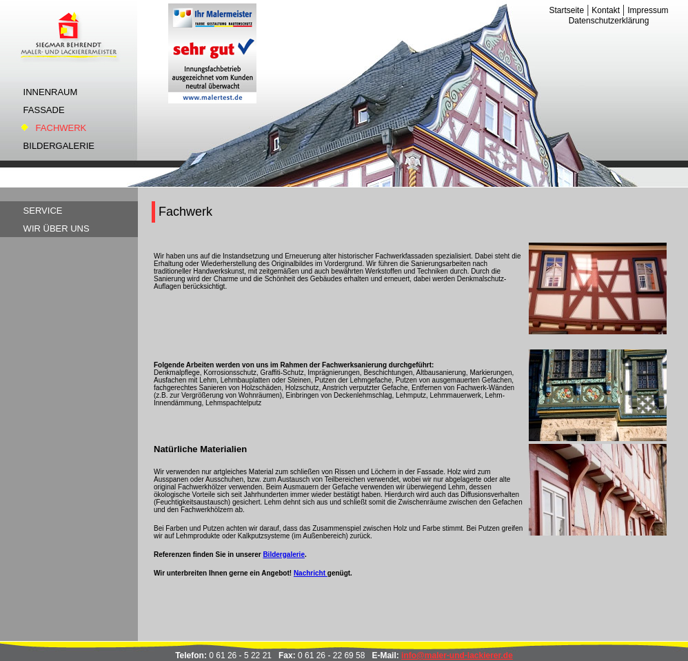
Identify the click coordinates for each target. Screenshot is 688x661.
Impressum (647, 10)
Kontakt (605, 10)
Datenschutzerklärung (609, 21)
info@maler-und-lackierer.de (457, 655)
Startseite (566, 10)
